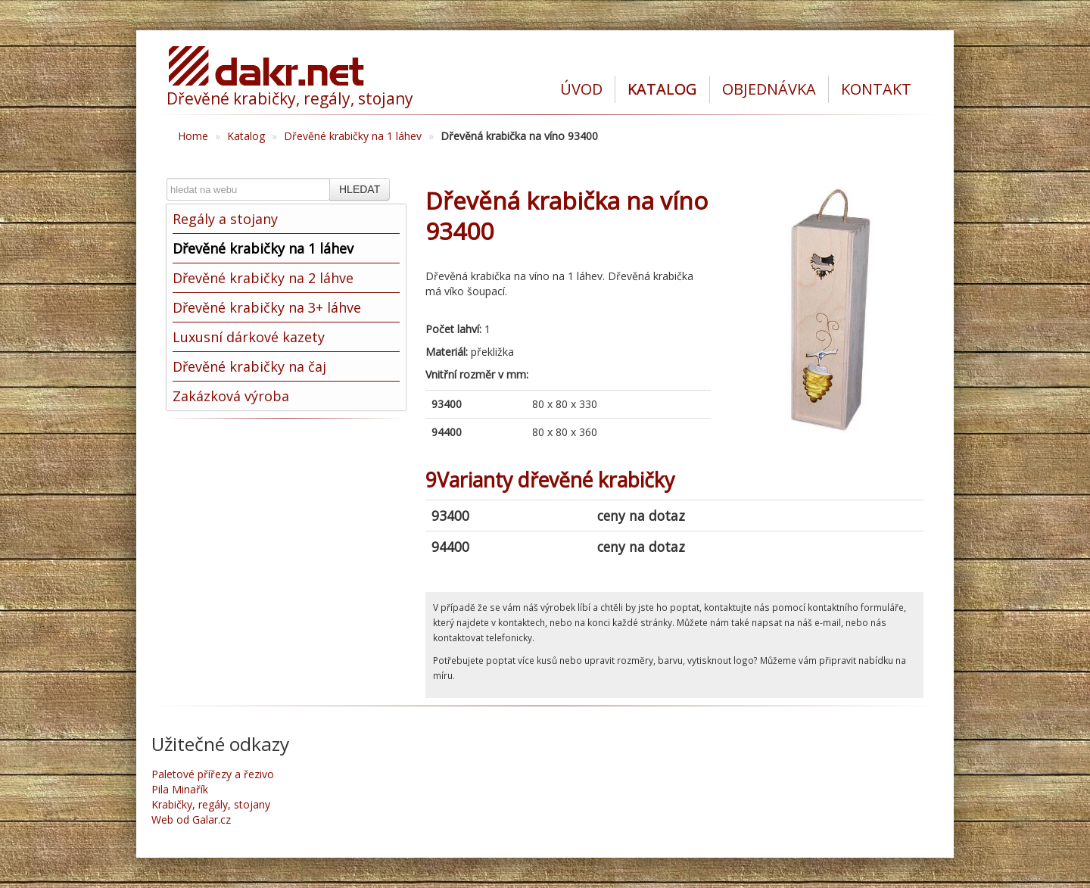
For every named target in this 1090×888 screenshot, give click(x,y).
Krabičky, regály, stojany (210, 804)
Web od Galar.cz (191, 819)
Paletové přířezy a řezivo (212, 774)
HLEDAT (359, 189)
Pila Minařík (179, 789)
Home (193, 136)
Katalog (246, 136)
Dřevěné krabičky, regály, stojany (290, 98)
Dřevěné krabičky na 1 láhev (353, 136)
